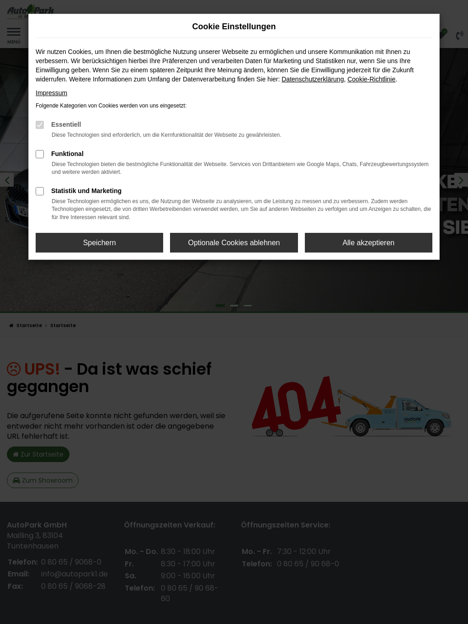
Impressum (51, 93)
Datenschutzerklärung (313, 79)
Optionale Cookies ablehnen (234, 243)
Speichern (99, 243)
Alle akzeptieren (368, 243)
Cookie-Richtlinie (371, 79)
